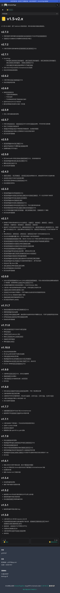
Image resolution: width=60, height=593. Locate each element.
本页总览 (4, 14)
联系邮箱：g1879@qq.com (9, 562)
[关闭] (59, 1)
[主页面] (2, 10)
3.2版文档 (4, 574)
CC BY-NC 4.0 (48, 586)
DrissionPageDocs (19, 586)
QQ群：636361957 (6, 565)
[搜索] (57, 5)
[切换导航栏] (2, 5)
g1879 (3, 553)
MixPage (4, 576)
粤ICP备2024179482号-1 (30, 589)
